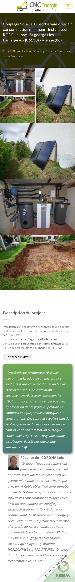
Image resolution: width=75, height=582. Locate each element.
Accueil (7, 51)
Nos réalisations (22, 51)
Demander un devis (17, 357)
